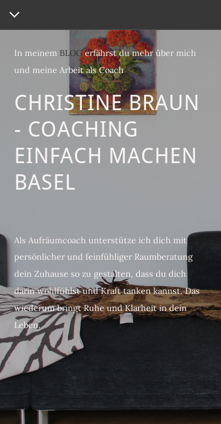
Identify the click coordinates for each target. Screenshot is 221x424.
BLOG (71, 53)
